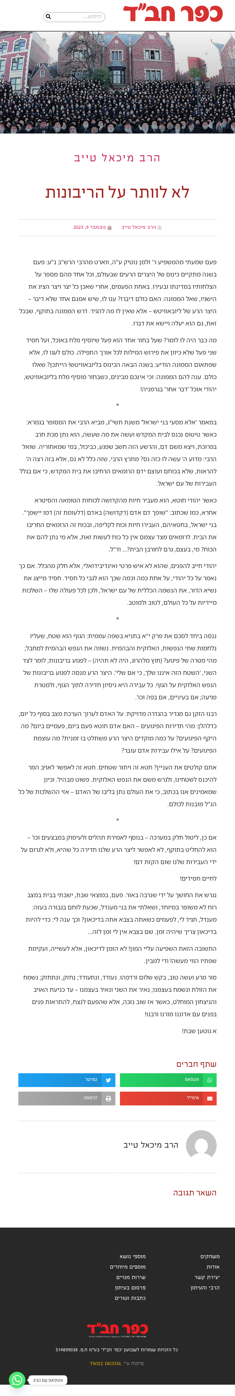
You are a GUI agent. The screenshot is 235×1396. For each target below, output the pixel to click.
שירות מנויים (131, 1289)
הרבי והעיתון (205, 1300)
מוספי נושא (133, 1268)
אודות (213, 1279)
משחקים (210, 1268)
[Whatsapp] (17, 1380)
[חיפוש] (48, 17)
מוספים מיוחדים (128, 1279)
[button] (168, 1091)
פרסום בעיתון (130, 1300)
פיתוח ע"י (117, 1375)
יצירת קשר (207, 1289)
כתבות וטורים (130, 1310)
